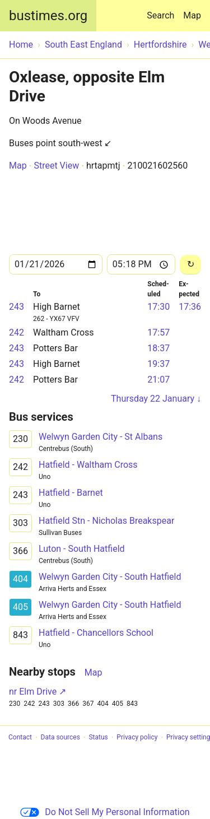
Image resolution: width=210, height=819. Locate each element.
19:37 (158, 364)
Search (163, 10)
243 (16, 306)
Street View (56, 165)
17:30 (158, 306)
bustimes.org (48, 16)
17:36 (190, 306)
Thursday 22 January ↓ (156, 398)
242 (16, 332)
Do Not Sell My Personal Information (104, 812)
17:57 (158, 332)
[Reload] (190, 264)
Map (192, 15)
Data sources (60, 738)
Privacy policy (136, 738)
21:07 (158, 379)
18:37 (158, 348)
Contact (20, 738)
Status (98, 738)
